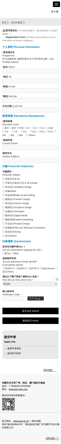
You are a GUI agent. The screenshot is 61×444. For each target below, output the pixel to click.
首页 (4, 22)
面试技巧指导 (14, 353)
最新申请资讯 (14, 348)
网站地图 (36, 421)
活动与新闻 (16, 22)
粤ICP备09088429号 (12, 424)
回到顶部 (48, 370)
